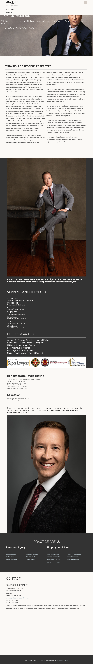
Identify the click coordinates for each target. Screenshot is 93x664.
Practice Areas (12, 6)
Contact (9, 13)
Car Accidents (10, 556)
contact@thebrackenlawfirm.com (17, 598)
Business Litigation (11, 554)
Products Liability (30, 556)
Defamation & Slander (53, 554)
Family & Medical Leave (54, 559)
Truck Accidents (30, 559)
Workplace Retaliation (73, 559)
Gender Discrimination (53, 562)
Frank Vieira (63, 660)
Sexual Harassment (72, 556)
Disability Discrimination (53, 556)
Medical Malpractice (11, 559)
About (8, 2)
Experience (10, 9)
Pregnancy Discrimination (74, 554)
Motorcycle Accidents (32, 554)
